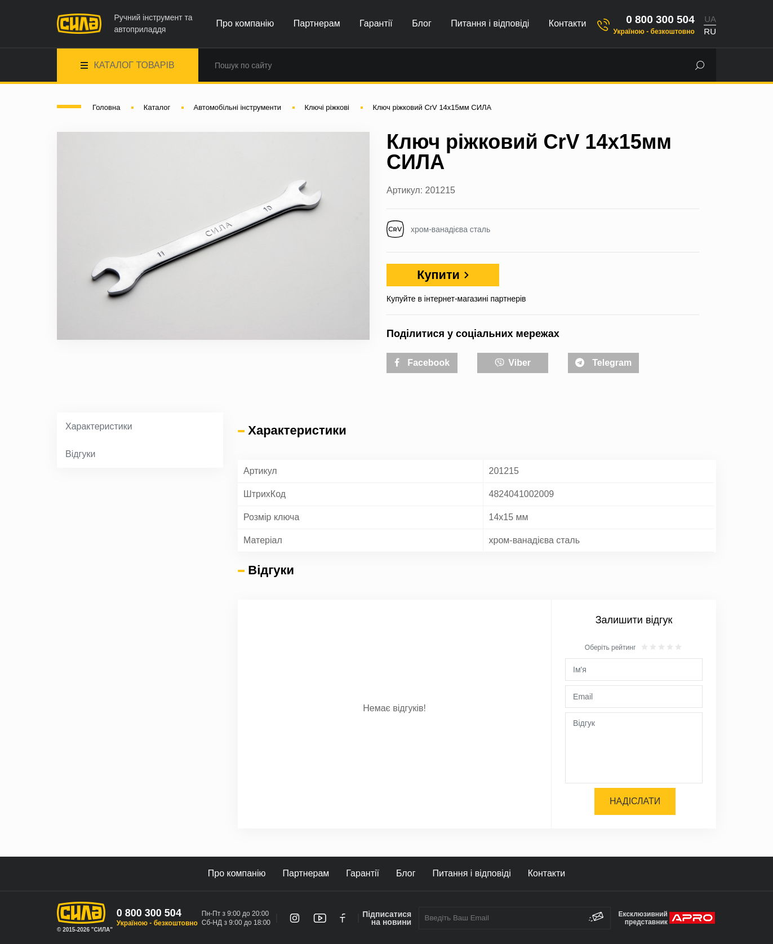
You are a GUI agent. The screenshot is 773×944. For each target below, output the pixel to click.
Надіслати (635, 801)
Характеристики (98, 426)
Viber (513, 361)
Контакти (568, 23)
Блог (422, 23)
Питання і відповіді (490, 23)
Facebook (422, 362)
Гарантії (376, 23)
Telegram (603, 362)
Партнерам (317, 23)
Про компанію (245, 23)
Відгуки (80, 454)
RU (710, 31)
